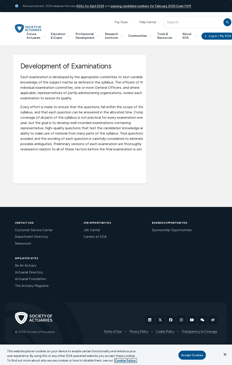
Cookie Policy (165, 332)
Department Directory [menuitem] (31, 237)
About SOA (189, 36)
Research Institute (114, 36)
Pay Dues (121, 22)
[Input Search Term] (194, 22)
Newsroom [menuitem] (23, 243)
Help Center (147, 22)
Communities (140, 36)
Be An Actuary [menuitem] (25, 265)
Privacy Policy (138, 332)
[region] (116, 355)
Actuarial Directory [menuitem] (29, 272)
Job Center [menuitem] (91, 230)
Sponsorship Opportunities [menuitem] (172, 230)
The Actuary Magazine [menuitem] (32, 286)
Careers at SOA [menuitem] (95, 237)
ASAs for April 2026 (90, 6)
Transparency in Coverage (199, 332)
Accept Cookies (192, 355)
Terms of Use (113, 332)
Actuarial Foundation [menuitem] (30, 279)
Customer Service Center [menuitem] (34, 230)
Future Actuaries (36, 36)
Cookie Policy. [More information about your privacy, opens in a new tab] (126, 360)
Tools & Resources (167, 36)
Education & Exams (60, 36)
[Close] (225, 354)
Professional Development (88, 36)
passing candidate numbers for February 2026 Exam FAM (151, 6)
